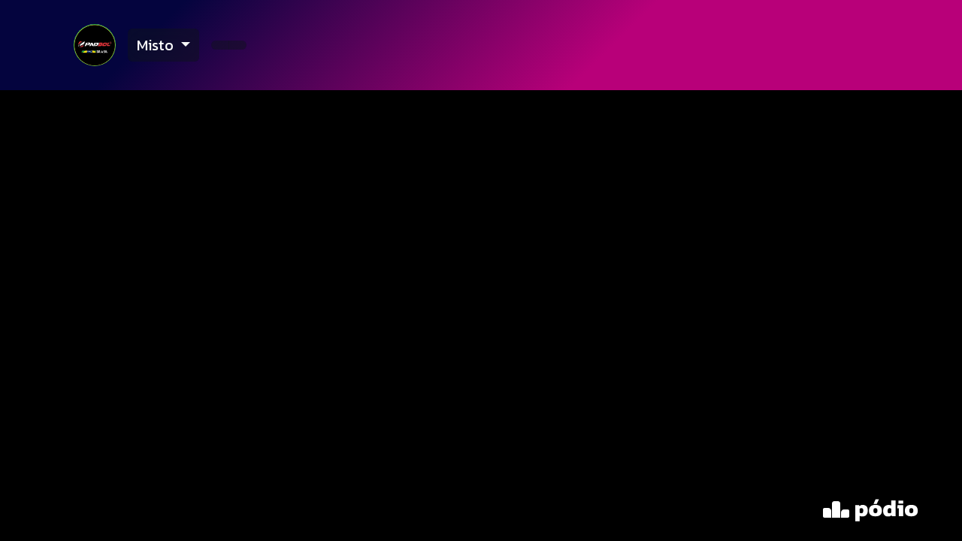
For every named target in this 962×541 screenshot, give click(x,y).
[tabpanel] (481, 315)
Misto (157, 45)
